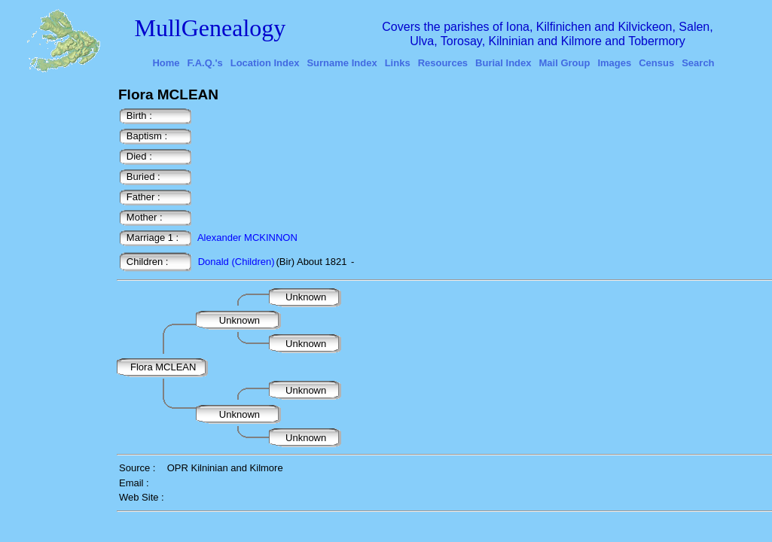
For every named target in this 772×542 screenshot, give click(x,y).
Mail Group (564, 63)
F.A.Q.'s (205, 63)
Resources (443, 63)
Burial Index (503, 63)
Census (656, 63)
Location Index (265, 63)
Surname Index (342, 63)
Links (397, 63)
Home (165, 63)
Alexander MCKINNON (247, 237)
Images (614, 63)
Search (698, 63)
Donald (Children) (236, 261)
